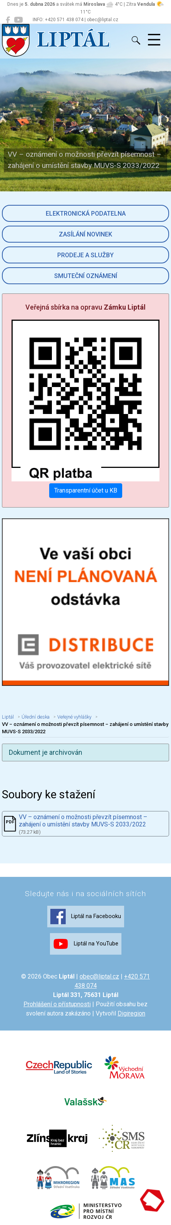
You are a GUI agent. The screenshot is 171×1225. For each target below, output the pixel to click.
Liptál (8, 717)
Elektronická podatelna (86, 213)
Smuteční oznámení (85, 276)
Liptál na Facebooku (85, 916)
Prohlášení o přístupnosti (57, 1004)
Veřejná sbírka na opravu (85, 307)
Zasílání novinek (85, 234)
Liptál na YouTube (85, 944)
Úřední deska (36, 717)
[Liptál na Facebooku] (8, 20)
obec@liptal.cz (99, 976)
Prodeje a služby (85, 255)
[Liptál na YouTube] (18, 20)
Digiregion (131, 1013)
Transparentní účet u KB (85, 490)
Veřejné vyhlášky (74, 717)
